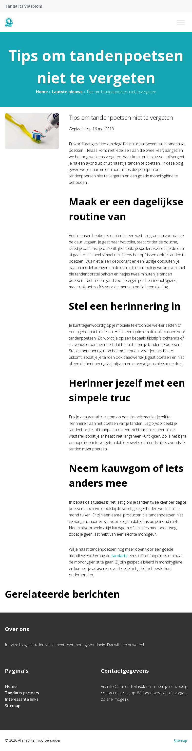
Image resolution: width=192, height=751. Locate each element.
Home (42, 91)
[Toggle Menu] (181, 22)
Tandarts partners (22, 693)
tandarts (119, 555)
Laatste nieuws (67, 91)
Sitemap (12, 705)
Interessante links (21, 699)
